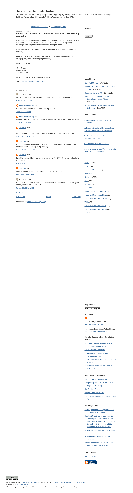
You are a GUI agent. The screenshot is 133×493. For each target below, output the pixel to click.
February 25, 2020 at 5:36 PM (25, 174)
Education (89, 173)
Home (48, 197)
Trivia (87, 202)
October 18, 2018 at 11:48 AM (25, 150)
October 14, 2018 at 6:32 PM (25, 136)
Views (43, 81)
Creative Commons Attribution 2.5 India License (70, 482)
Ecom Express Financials (95, 350)
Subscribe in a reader (39, 27)
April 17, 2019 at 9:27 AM (24, 163)
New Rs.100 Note (92, 83)
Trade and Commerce (93, 170)
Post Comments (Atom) (36, 202)
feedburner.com (91, 456)
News (87, 163)
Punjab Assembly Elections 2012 (98, 191)
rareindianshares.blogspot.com (97, 331)
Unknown (22, 128)
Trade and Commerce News (30, 81)
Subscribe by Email (58, 27)
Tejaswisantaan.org (26, 105)
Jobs (86, 213)
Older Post (76, 197)
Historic (88, 184)
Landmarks (89, 188)
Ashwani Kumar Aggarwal (31, 482)
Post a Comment (23, 193)
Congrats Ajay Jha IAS (93, 93)
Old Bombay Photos (93, 389)
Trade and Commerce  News (96, 198)
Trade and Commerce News (95, 206)
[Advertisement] (48, 208)
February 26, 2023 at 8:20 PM (25, 188)
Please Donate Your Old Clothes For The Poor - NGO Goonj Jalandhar (47, 34)
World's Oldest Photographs (96, 379)
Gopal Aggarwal (22, 484)
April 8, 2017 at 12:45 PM (24, 100)
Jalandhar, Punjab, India (35, 11)
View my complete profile (94, 325)
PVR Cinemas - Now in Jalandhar (96, 144)
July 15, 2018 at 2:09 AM (23, 112)
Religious (88, 177)
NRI (86, 181)
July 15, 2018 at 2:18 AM (23, 123)
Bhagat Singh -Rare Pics (94, 393)
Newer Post (20, 197)
